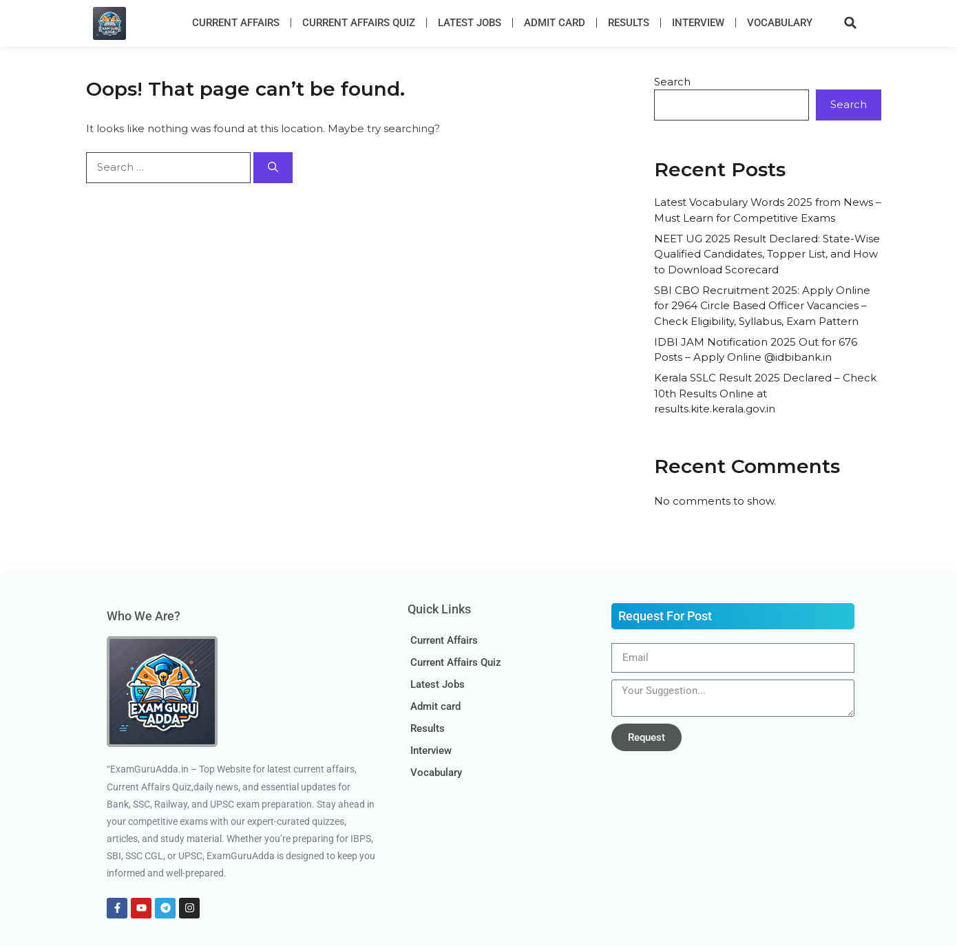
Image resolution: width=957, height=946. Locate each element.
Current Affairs (236, 23)
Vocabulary (779, 23)
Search (672, 81)
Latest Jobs (469, 23)
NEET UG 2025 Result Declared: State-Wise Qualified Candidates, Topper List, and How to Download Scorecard (767, 254)
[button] (850, 23)
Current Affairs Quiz (358, 23)
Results (628, 23)
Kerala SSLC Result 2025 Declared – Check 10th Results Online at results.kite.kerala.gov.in (765, 393)
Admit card (554, 23)
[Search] (273, 167)
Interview (698, 23)
